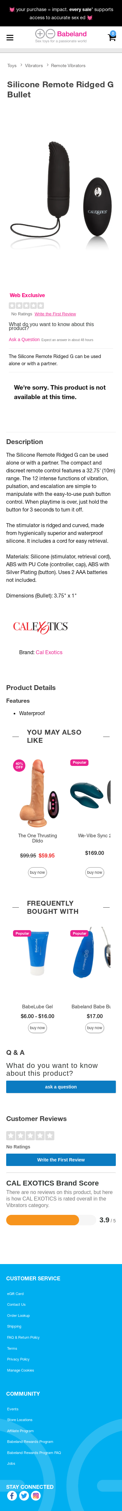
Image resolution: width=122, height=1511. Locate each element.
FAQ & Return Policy (23, 1337)
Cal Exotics (49, 652)
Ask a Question (24, 339)
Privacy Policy (18, 1359)
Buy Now (37, 872)
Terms (12, 1348)
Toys (12, 65)
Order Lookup (18, 1315)
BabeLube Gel (37, 1007)
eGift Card (15, 1293)
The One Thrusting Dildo (37, 838)
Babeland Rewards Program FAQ (34, 1452)
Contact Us (16, 1304)
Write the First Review (55, 313)
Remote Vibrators (68, 65)
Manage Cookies (20, 1370)
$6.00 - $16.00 (37, 1016)
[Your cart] (111, 36)
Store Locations (20, 1419)
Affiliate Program (20, 1431)
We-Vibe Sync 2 (95, 836)
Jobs (11, 1463)
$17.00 (95, 1016)
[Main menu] (10, 37)
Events (13, 1409)
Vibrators (34, 65)
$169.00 (94, 853)
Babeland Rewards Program (30, 1441)
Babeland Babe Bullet (95, 1007)
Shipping (14, 1326)
